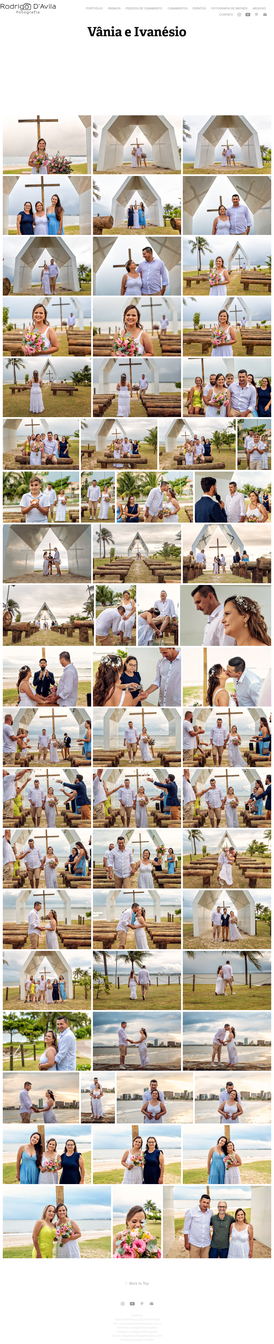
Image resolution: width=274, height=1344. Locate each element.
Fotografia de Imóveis (229, 8)
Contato (226, 14)
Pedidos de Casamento (144, 8)
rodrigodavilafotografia (143, 1327)
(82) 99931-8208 (149, 1319)
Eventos (199, 8)
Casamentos (178, 8)
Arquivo (259, 8)
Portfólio (94, 8)
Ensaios (114, 8)
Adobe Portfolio (144, 1340)
